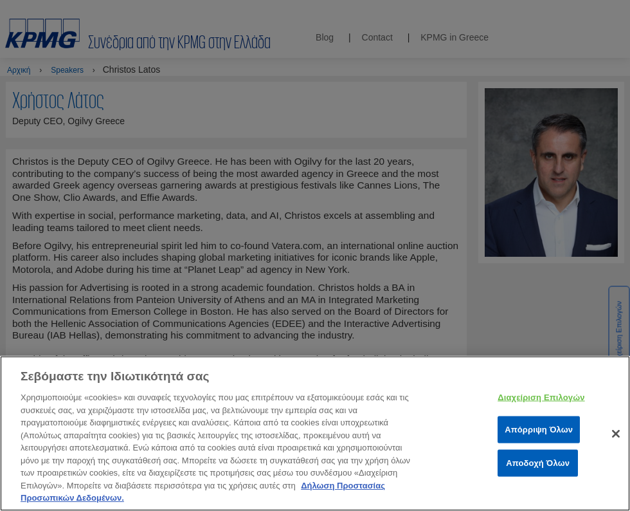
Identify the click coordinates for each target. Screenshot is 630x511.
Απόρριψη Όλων (539, 441)
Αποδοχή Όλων (538, 474)
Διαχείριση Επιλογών (541, 409)
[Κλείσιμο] (616, 445)
